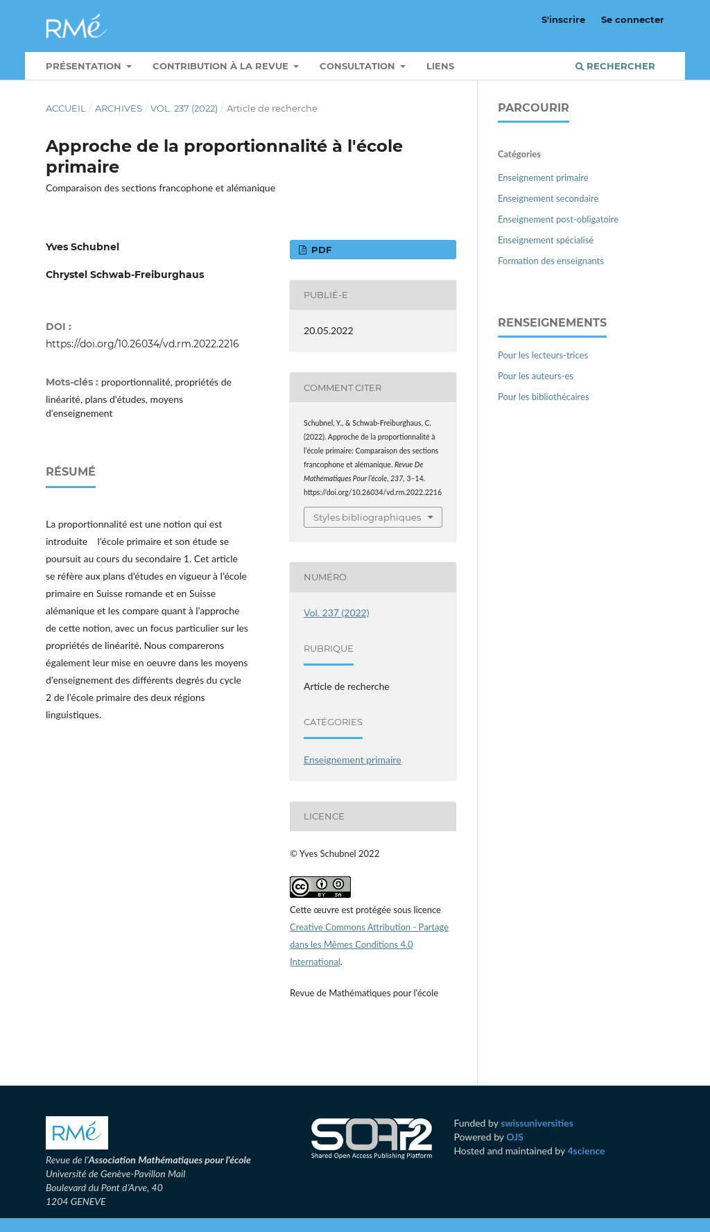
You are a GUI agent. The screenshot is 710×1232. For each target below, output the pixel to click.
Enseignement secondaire (548, 198)
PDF (320, 249)
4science (586, 1150)
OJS (514, 1137)
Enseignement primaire (352, 759)
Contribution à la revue (222, 65)
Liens (440, 65)
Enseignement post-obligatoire (558, 219)
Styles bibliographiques (367, 517)
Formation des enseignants (551, 260)
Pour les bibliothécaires (543, 396)
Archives (118, 108)
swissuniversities (537, 1123)
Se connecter (632, 19)
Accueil (66, 108)
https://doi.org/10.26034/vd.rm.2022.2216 (142, 344)
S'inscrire (563, 19)
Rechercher (615, 65)
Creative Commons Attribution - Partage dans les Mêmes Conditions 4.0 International (369, 944)
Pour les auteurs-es (535, 375)
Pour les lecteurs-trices (543, 355)
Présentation (85, 65)
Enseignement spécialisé (546, 239)
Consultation (359, 65)
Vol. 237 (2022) (184, 108)
